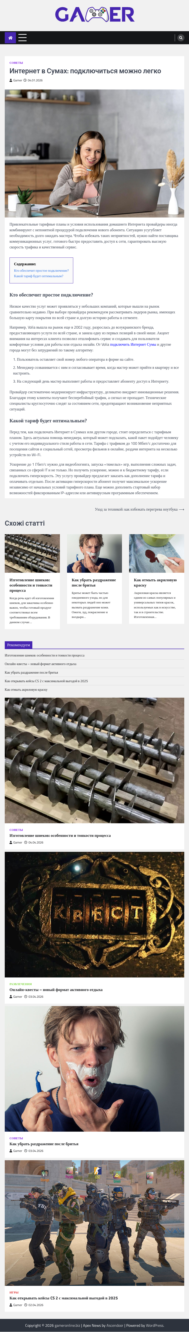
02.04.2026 (33, 1305)
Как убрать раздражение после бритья (94, 582)
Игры (14, 1292)
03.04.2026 (33, 997)
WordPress (154, 1325)
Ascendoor (115, 1325)
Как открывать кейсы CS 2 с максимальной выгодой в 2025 (46, 681)
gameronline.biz (67, 1325)
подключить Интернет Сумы (133, 344)
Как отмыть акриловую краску (156, 582)
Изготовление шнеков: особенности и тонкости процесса (31, 585)
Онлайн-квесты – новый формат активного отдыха (40, 664)
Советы (16, 62)
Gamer (16, 80)
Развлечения (21, 984)
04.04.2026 (33, 843)
